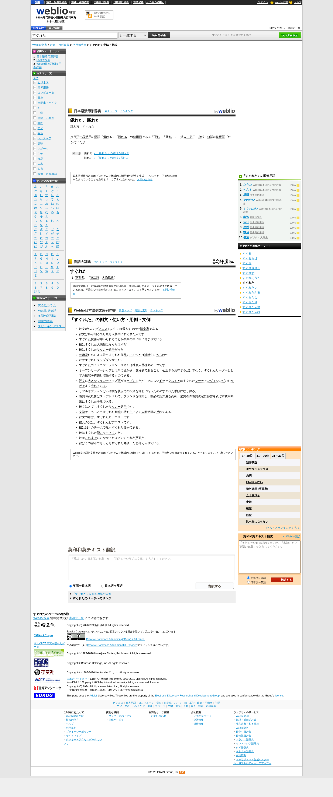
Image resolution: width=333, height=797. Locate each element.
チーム (98, 427)
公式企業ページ (202, 716)
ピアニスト (103, 328)
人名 (40, 163)
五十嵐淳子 (253, 495)
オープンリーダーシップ (95, 370)
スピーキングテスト (51, 326)
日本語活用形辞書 (87, 111)
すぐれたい (250, 208)
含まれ (148, 339)
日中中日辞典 (101, 2)
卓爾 (246, 194)
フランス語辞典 (245, 739)
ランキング (126, 111)
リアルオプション (91, 391)
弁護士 (128, 443)
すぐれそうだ (251, 278)
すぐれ (247, 263)
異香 (246, 227)
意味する (180, 370)
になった (112, 344)
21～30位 (278, 455)
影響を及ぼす (216, 396)
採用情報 (198, 723)
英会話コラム (47, 305)
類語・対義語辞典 (56, 2)
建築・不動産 (46, 118)
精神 (118, 412)
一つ (156, 365)
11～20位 (263, 455)
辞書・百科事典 (59, 44)
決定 (201, 396)
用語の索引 (141, 310)
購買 (195, 396)
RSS (182, 772)
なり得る (189, 391)
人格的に (118, 334)
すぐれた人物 (251, 312)
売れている (98, 385)
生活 (40, 133)
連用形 (137, 136)
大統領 (101, 344)
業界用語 (43, 87)
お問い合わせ (144, 179)
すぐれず (248, 273)
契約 (127, 339)
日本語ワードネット (78, 678)
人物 (105, 277)
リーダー (222, 370)
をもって (109, 432)
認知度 (163, 396)
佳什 (246, 222)
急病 (249, 475)
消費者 (184, 396)
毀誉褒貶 (251, 462)
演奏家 (144, 328)
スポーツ (43, 148)
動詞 (97, 136)
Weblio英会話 (47, 310)
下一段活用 (83, 136)
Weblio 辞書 (281, 2)
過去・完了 (188, 136)
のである (124, 375)
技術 (94, 339)
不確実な (112, 391)
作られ (160, 355)
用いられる (107, 339)
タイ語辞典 (242, 747)
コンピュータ (46, 92)
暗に (141, 339)
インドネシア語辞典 (247, 743)
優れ (106, 136)
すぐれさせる (251, 268)
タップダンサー (107, 360)
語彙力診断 (45, 321)
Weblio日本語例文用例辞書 (95, 310)
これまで (91, 437)
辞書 (37, 2)
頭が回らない (254, 482)
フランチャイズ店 (109, 380)
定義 (249, 501)
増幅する (109, 375)
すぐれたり (250, 302)
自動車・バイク (47, 102)
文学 (82, 412)
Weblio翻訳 (242, 727)
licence (279, 695)
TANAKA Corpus (43, 635)
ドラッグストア (169, 380)
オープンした (132, 380)
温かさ (128, 370)
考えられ (144, 443)
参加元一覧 (294, 28)
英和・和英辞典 (80, 2)
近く (82, 380)
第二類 (94, 277)
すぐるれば (250, 258)
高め (174, 396)
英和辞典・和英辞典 (247, 723)
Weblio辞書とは (75, 716)
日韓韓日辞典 (121, 2)
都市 (94, 443)
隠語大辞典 (82, 262)
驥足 (246, 232)
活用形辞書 (79, 44)
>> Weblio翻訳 (291, 536)
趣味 (40, 143)
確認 (210, 136)
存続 (201, 136)
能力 (100, 432)
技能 (88, 375)
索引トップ (111, 111)
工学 (40, 113)
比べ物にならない (257, 521)
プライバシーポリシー (79, 731)
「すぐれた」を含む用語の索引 (91, 594)
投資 (132, 391)
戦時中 (148, 355)
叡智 (246, 217)
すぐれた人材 (251, 307)
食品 (40, 158)
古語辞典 (138, 2)
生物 (40, 153)
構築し (98, 375)
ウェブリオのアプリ (120, 716)
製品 (153, 396)
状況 (121, 391)
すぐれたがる (251, 292)
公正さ (166, 370)
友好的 (139, 370)
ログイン (262, 2)
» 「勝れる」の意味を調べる (111, 157)
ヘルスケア (44, 138)
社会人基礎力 (141, 365)
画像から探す (116, 719)
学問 (40, 123)
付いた (77, 142)
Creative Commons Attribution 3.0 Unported (112, 645)
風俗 (111, 277)
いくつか (135, 355)
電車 (40, 97)
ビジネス (43, 82)
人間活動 (147, 412)
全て (35, 78)
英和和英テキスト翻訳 (91, 549)
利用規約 (71, 727)
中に (135, 339)
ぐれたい (249, 199)
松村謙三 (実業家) (257, 488)
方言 (40, 169)
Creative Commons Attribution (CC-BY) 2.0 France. (115, 639)
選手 (127, 427)
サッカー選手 (106, 349)
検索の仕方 (72, 719)
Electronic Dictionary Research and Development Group (187, 695)
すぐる (247, 253)
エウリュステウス (257, 469)
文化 (40, 128)
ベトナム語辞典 (245, 751)
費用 (228, 396)
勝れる (122, 136)
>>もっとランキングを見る (283, 527)
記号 (37, 292)
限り (103, 334)
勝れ (169, 136)
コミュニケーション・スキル (110, 365)
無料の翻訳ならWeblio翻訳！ (102, 14)
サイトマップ (73, 735)
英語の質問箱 (47, 315)
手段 (177, 391)
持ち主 (128, 412)
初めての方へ (277, 28)
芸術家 (83, 355)
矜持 (249, 515)
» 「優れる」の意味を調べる (111, 153)
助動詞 (220, 136)
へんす (247, 189)
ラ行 (73, 136)
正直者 (79, 277)
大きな (92, 380)
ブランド (129, 396)
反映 (159, 412)
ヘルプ (297, 2)
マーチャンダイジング (210, 380)
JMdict (93, 695)
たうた (247, 184)
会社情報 (198, 719)
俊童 (246, 237)
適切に (142, 391)
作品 (124, 355)
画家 (138, 437)
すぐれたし (250, 297)
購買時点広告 (88, 396)
